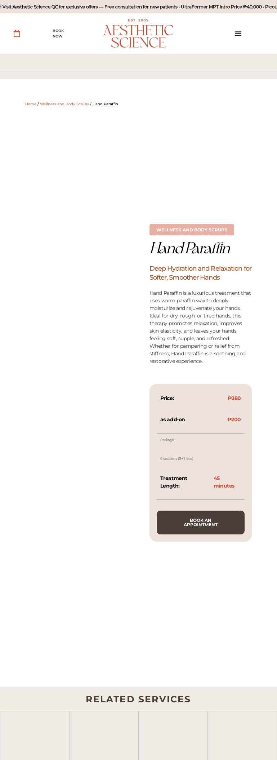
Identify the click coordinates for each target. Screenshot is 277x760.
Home (30, 104)
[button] (192, 230)
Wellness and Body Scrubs (64, 104)
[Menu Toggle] (238, 33)
